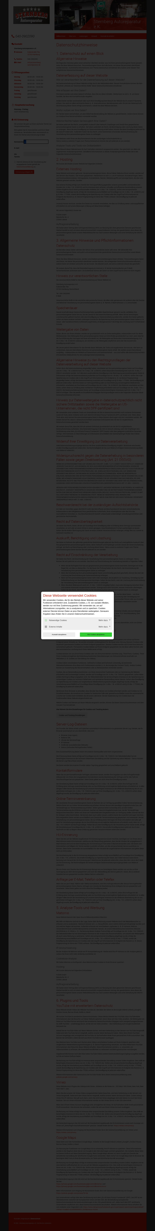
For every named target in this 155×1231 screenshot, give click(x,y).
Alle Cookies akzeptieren (96, 634)
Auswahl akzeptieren (58, 634)
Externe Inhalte (53, 627)
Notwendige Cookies (56, 620)
